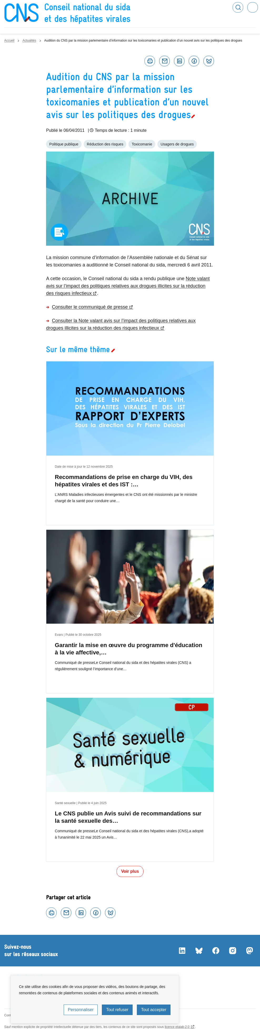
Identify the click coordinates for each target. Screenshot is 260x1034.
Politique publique (63, 144)
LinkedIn (182, 950)
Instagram (232, 950)
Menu (252, 7)
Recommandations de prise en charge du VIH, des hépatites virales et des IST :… (123, 481)
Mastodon (249, 950)
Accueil (9, 40)
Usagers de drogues (177, 144)
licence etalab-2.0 (177, 1027)
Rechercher (238, 7)
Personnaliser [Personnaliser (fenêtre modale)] (81, 1009)
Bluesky (208, 61)
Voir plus (130, 871)
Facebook (194, 61)
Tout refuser (117, 1009)
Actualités (29, 40)
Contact (9, 1015)
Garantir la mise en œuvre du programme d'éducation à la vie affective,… (128, 649)
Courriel (164, 61)
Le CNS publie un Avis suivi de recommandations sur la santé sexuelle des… (128, 817)
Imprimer (149, 61)
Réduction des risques (105, 144)
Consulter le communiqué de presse (90, 307)
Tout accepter (153, 1009)
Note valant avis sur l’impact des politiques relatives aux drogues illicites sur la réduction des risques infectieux (127, 286)
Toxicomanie (142, 144)
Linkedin (179, 61)
